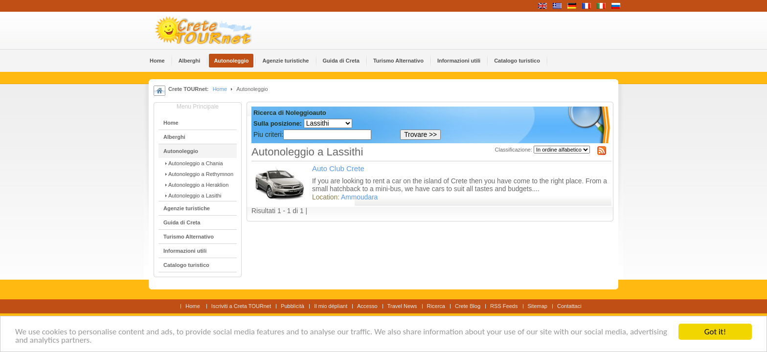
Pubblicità (292, 306)
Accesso (367, 306)
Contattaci (569, 306)
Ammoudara (359, 197)
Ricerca (436, 306)
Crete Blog (467, 306)
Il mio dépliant (330, 306)
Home (220, 89)
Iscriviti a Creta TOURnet (241, 306)
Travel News (402, 306)
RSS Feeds (504, 306)
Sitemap (537, 306)
